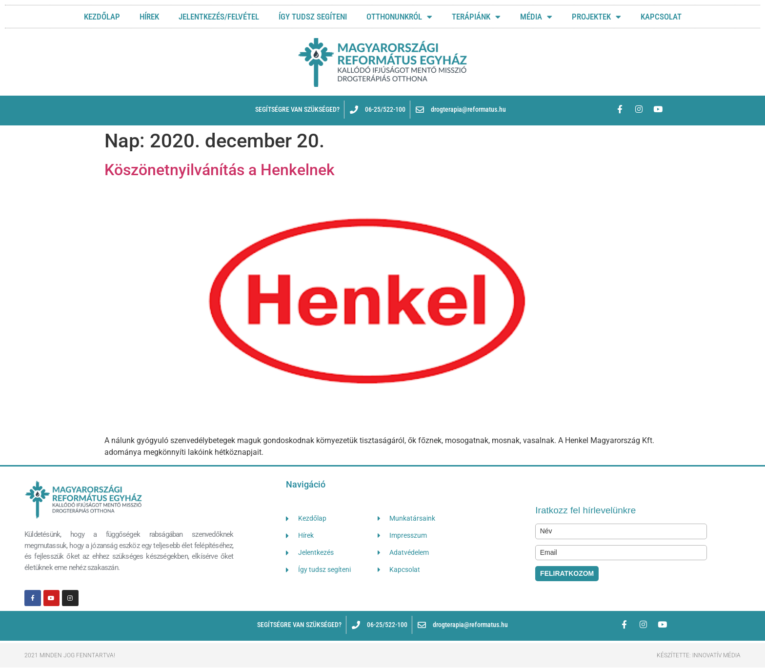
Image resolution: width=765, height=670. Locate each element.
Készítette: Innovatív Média (699, 655)
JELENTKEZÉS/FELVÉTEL (219, 16)
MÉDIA (536, 17)
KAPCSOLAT (661, 16)
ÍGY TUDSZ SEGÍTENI (313, 16)
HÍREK (149, 16)
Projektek (596, 17)
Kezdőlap (102, 16)
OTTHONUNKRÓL (399, 17)
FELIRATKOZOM (567, 573)
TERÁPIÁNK (476, 17)
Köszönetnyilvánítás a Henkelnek (219, 170)
